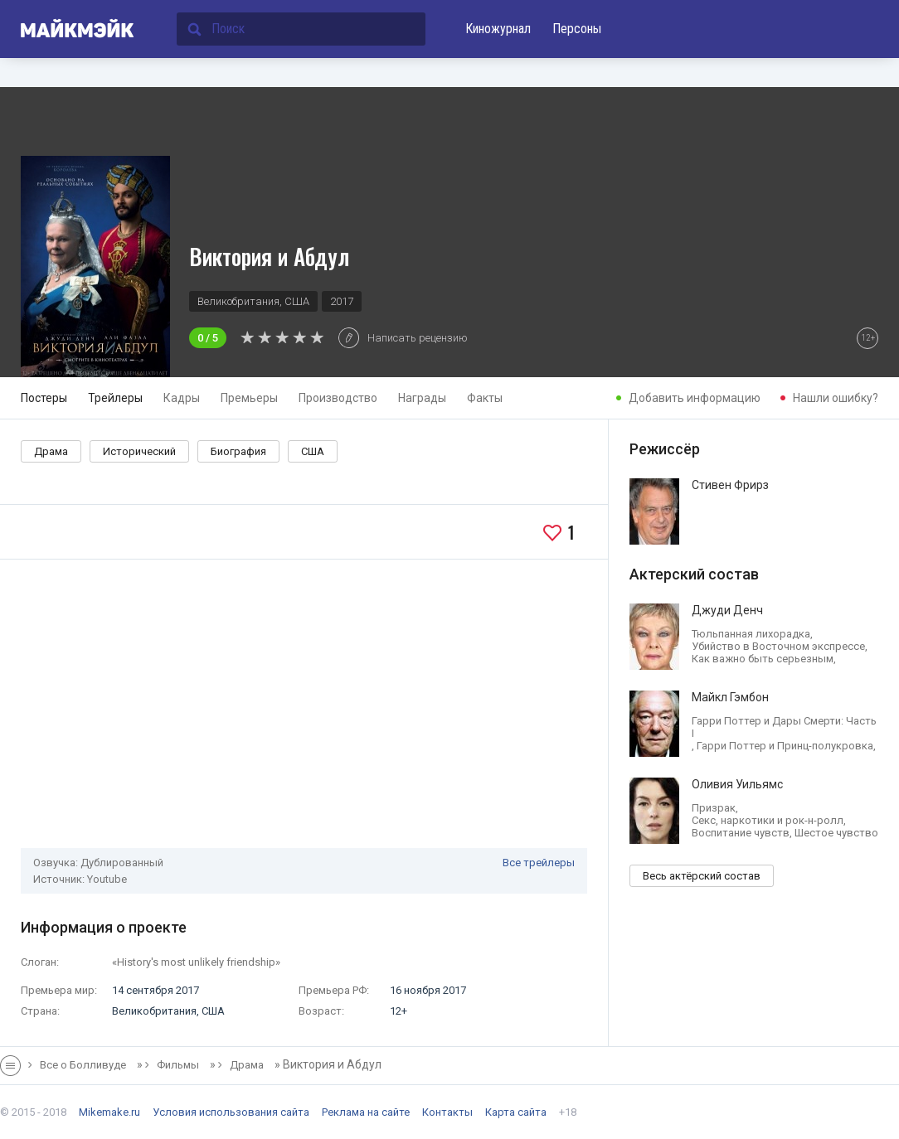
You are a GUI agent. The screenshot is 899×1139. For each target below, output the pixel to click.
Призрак (714, 808)
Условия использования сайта (231, 1112)
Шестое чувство (836, 832)
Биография (238, 451)
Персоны (576, 28)
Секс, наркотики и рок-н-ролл (767, 820)
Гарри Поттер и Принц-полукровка (785, 745)
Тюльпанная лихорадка (751, 634)
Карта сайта (516, 1112)
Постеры (44, 398)
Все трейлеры (539, 862)
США (312, 451)
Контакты (447, 1112)
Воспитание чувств (741, 832)
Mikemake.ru (109, 1112)
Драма (51, 451)
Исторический (139, 451)
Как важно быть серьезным (762, 658)
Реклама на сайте (366, 1112)
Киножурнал (498, 28)
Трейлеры (115, 398)
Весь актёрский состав (702, 876)
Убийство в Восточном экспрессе (778, 646)
